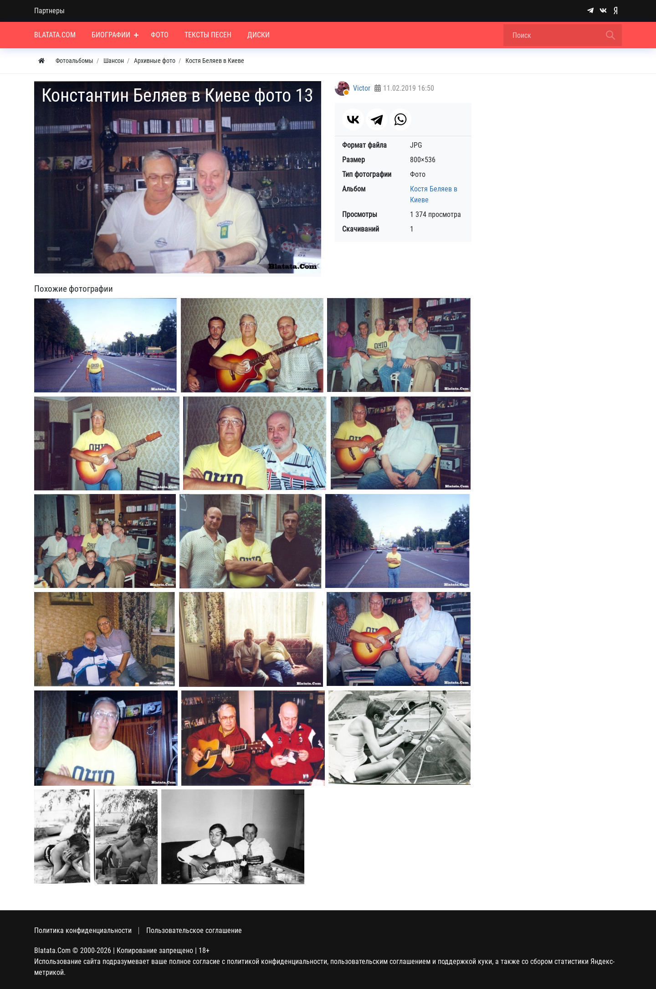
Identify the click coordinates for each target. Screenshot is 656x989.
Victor (361, 88)
